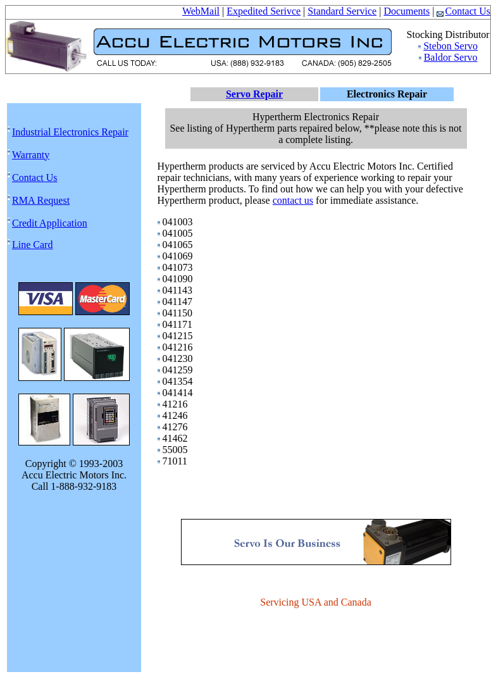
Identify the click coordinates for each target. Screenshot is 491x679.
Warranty (30, 154)
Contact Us (463, 11)
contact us (293, 200)
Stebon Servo (450, 45)
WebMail (201, 11)
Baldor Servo (451, 57)
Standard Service (342, 11)
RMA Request (41, 200)
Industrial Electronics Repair (70, 132)
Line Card (32, 244)
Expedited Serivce (264, 11)
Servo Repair (254, 94)
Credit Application (49, 223)
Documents (406, 11)
